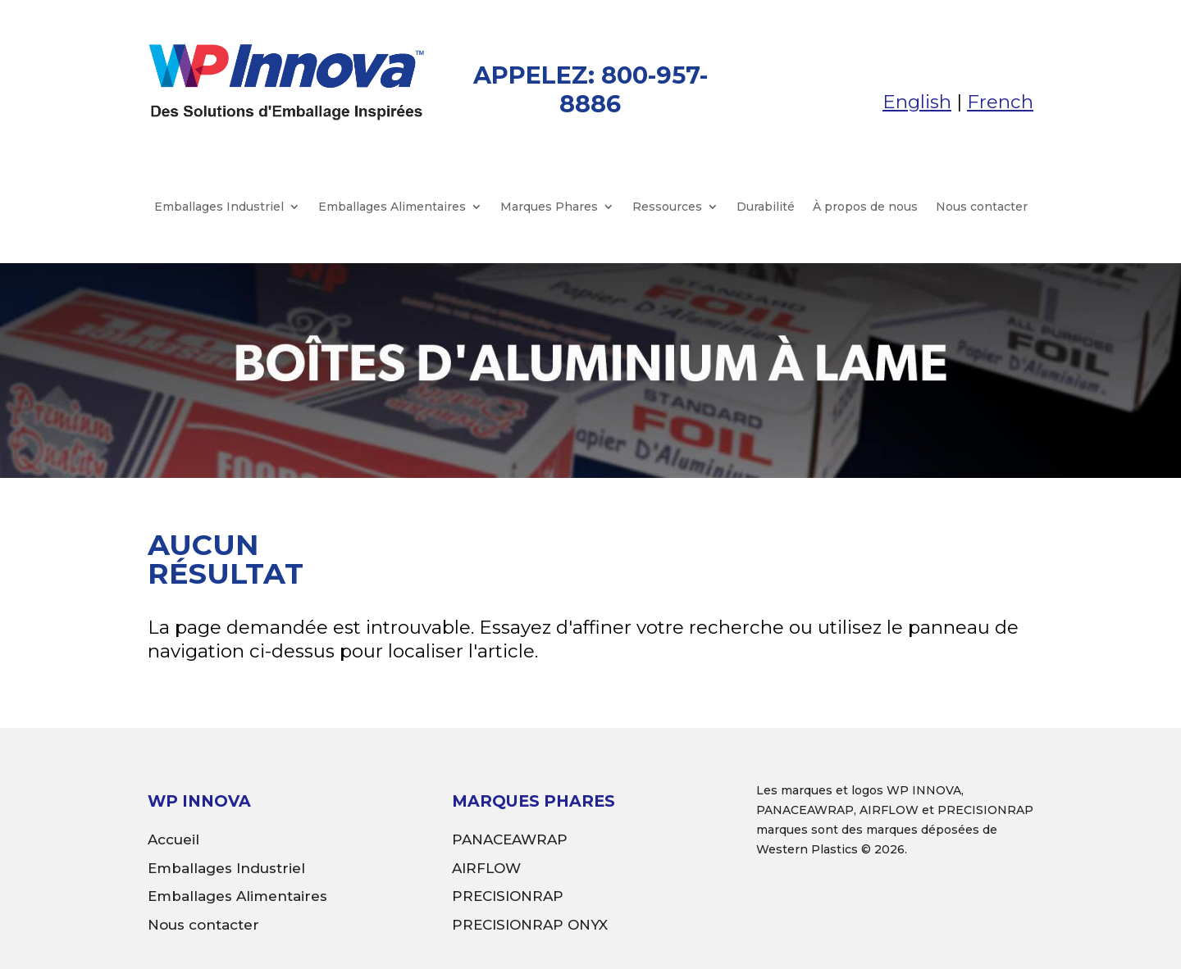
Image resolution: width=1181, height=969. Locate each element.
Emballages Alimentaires (392, 207)
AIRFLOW (486, 868)
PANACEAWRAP (510, 839)
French (1000, 101)
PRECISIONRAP (507, 896)
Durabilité (765, 207)
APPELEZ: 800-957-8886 (590, 89)
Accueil (173, 839)
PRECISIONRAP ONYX (530, 925)
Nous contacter (982, 207)
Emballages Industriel (219, 207)
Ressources (667, 207)
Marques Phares (549, 207)
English (916, 101)
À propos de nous (865, 207)
